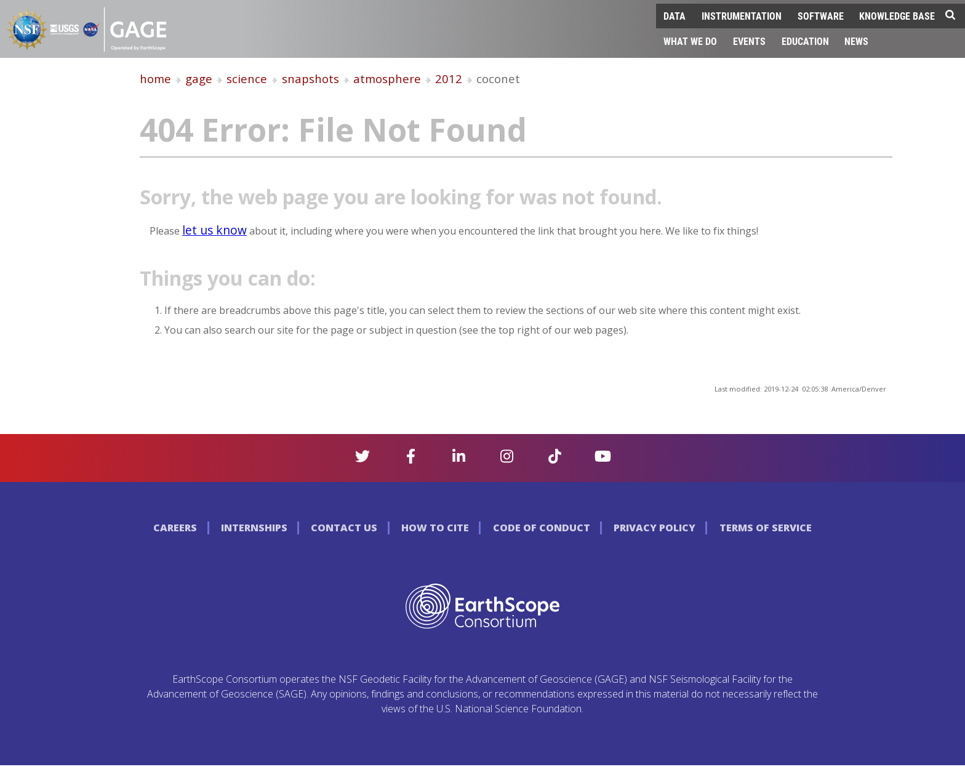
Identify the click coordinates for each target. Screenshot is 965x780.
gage (198, 78)
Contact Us (344, 527)
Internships (254, 527)
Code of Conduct (541, 527)
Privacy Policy (654, 527)
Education (805, 40)
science (246, 78)
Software (821, 15)
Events (749, 40)
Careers (175, 527)
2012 (448, 78)
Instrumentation (742, 15)
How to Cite (435, 527)
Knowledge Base (897, 15)
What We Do (690, 40)
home (155, 78)
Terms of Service (765, 527)
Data (674, 15)
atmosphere (387, 78)
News (856, 40)
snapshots (310, 78)
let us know (214, 230)
